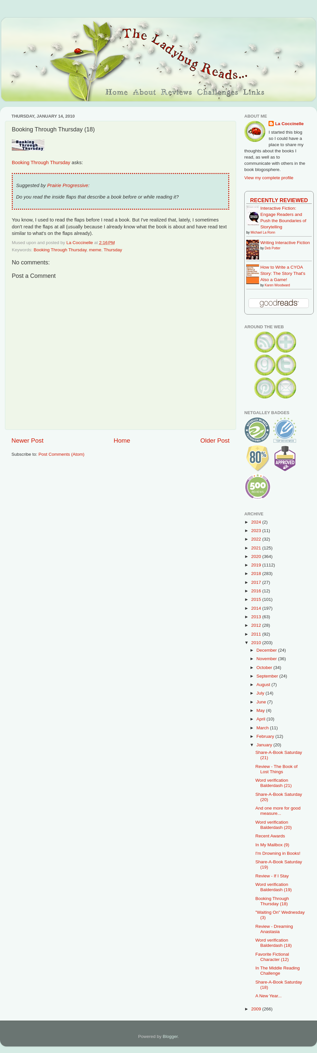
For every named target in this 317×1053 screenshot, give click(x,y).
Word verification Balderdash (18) (273, 943)
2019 (256, 565)
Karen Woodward (277, 285)
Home (122, 440)
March (263, 727)
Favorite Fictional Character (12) (272, 957)
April (261, 719)
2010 (256, 642)
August (263, 684)
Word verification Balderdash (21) (273, 783)
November (267, 658)
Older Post (215, 440)
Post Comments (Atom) (61, 454)
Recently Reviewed (279, 200)
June (261, 701)
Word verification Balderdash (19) (273, 887)
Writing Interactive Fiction (285, 242)
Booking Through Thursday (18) (272, 901)
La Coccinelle (289, 123)
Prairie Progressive (67, 185)
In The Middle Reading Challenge (277, 971)
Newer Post (27, 440)
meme (95, 249)
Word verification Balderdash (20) (273, 825)
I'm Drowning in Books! (278, 853)
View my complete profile (268, 177)
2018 (256, 573)
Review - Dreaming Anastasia (274, 929)
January (264, 744)
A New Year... (268, 995)
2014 (256, 608)
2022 (256, 539)
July (261, 693)
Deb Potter (272, 248)
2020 (256, 556)
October (264, 667)
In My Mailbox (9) (272, 844)
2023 (256, 530)
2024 (256, 522)
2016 (256, 590)
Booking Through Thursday (41, 162)
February (265, 736)
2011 (256, 634)
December (267, 650)
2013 (256, 616)
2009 (256, 1008)
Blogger (170, 1036)
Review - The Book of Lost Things (276, 769)
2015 (256, 599)
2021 (256, 548)
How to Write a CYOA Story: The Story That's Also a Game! (282, 273)
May (261, 710)
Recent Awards (270, 835)
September (267, 676)
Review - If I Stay (272, 875)
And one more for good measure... (278, 811)
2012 (256, 625)
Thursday (112, 249)
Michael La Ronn (263, 232)
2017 (256, 582)
